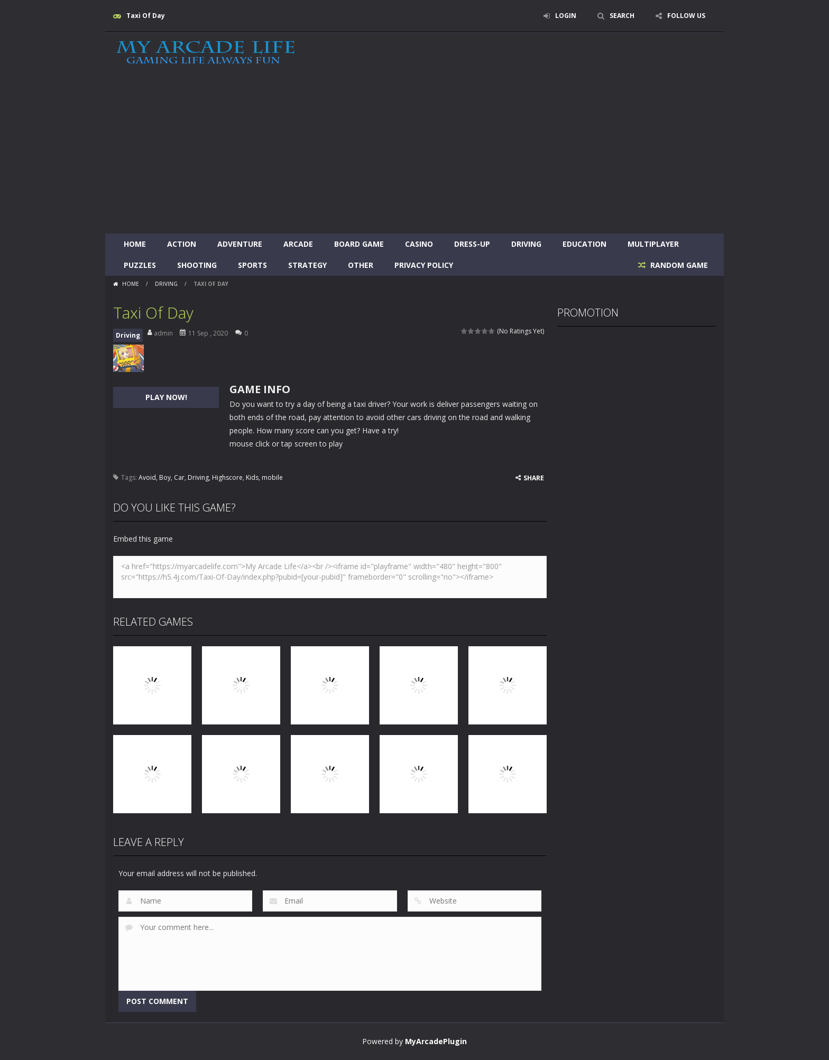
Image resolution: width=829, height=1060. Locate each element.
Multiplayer (653, 244)
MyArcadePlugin (436, 1041)
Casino (419, 244)
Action (181, 244)
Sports (252, 265)
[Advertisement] (414, 154)
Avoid (147, 477)
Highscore (227, 477)
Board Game (359, 244)
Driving (526, 244)
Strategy (307, 265)
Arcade (298, 244)
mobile (272, 477)
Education (584, 244)
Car (179, 477)
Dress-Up (472, 244)
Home (135, 244)
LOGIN (565, 15)
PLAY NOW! (166, 397)
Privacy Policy (423, 265)
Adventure (239, 244)
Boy (165, 477)
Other (360, 265)
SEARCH (622, 15)
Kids (252, 477)
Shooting (197, 265)
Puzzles (140, 265)
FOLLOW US (686, 15)
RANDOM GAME (678, 265)
